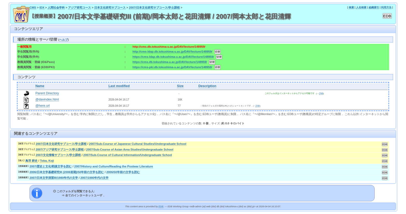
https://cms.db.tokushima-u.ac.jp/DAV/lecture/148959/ (170, 61)
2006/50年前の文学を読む (123, 172)
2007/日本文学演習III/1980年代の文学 (54, 177)
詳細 (321, 93)
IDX (41, 7)
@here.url (42, 106)
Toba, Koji (47, 160)
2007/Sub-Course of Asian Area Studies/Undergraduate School (129, 149)
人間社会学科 (56, 7)
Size (180, 86)
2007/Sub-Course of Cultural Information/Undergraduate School (127, 154)
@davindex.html (47, 99)
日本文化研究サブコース (110, 7)
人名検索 (361, 7)
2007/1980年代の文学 (94, 177)
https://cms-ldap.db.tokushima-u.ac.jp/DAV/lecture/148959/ (173, 56)
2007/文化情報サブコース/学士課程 (58, 154)
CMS (33, 7)
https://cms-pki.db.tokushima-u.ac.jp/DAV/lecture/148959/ (172, 67)
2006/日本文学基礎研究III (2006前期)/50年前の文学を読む (67, 172)
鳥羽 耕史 (31, 160)
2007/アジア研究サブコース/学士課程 (60, 149)
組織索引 (374, 7)
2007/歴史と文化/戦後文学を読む (51, 166)
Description (207, 86)
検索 (351, 7)
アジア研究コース (79, 7)
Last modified (119, 86)
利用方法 (386, 7)
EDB (160, 206)
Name (39, 86)
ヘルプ (63, 39)
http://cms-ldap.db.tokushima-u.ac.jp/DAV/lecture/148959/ (172, 51)
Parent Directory (47, 93)
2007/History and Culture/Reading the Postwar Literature (113, 166)
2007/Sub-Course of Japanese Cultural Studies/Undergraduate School (137, 143)
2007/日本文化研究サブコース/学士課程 (154, 7)
